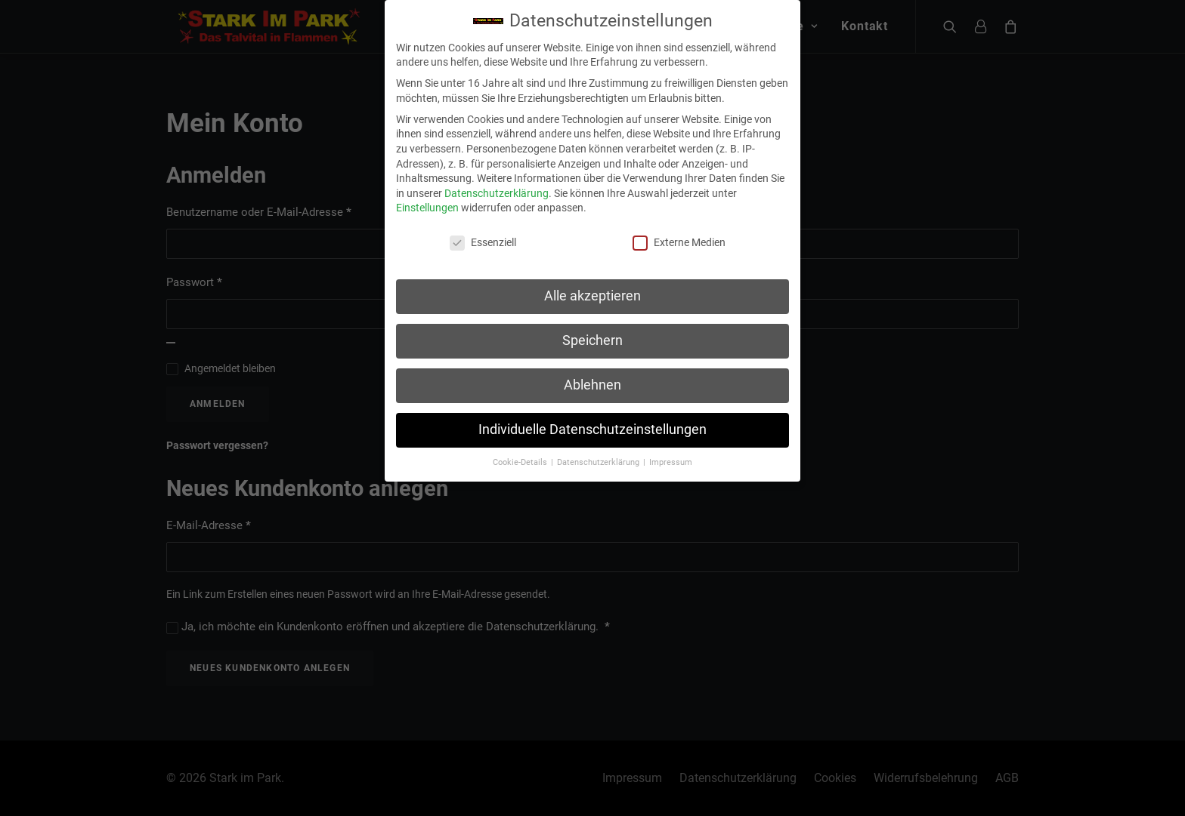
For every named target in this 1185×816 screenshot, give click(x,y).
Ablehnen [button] (592, 380)
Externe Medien (679, 238)
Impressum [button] (670, 457)
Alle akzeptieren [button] (592, 291)
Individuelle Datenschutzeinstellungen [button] (592, 424)
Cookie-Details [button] (521, 457)
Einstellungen (427, 203)
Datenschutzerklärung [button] (599, 457)
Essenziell (483, 238)
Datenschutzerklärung (496, 188)
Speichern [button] (592, 335)
